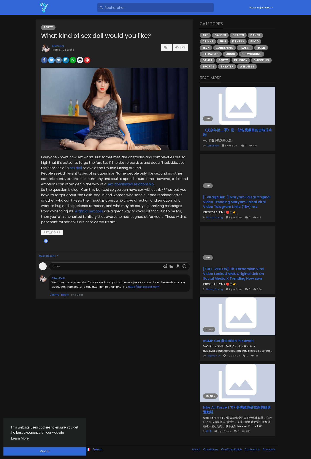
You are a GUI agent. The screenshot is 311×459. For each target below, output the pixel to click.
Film (223, 41)
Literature (210, 54)
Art (205, 35)
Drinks (207, 41)
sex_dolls (52, 232)
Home (261, 48)
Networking (251, 54)
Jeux (205, 48)
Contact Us (252, 449)
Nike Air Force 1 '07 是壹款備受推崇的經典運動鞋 (237, 410)
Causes (220, 35)
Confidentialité (231, 449)
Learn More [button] (20, 438)
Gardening (224, 48)
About (196, 449)
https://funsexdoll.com (144, 287)
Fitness (238, 41)
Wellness (247, 66)
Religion (241, 60)
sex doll (76, 168)
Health (245, 48)
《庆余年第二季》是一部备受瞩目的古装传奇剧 (237, 132)
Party (48, 27)
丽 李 (209, 431)
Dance (255, 35)
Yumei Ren (212, 145)
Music (230, 54)
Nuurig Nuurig (214, 217)
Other (207, 60)
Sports (208, 66)
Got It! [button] (44, 451)
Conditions (211, 449)
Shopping (261, 60)
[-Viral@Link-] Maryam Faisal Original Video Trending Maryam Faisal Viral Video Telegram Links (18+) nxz (236, 202)
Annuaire (269, 449)
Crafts (238, 35)
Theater (227, 66)
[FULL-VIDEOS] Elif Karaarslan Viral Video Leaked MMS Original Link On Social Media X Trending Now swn (233, 274)
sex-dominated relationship (130, 184)
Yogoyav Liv (213, 355)
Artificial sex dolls (89, 211)
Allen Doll (58, 46)
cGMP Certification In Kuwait (228, 341)
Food (254, 41)
